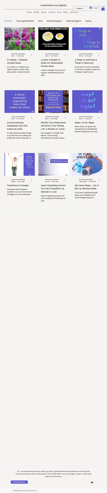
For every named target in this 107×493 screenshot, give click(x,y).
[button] (103, 8)
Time (40, 21)
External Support (54, 21)
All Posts (8, 21)
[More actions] (32, 55)
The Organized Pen (25, 21)
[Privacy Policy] (19, 482)
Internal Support (73, 21)
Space (88, 21)
